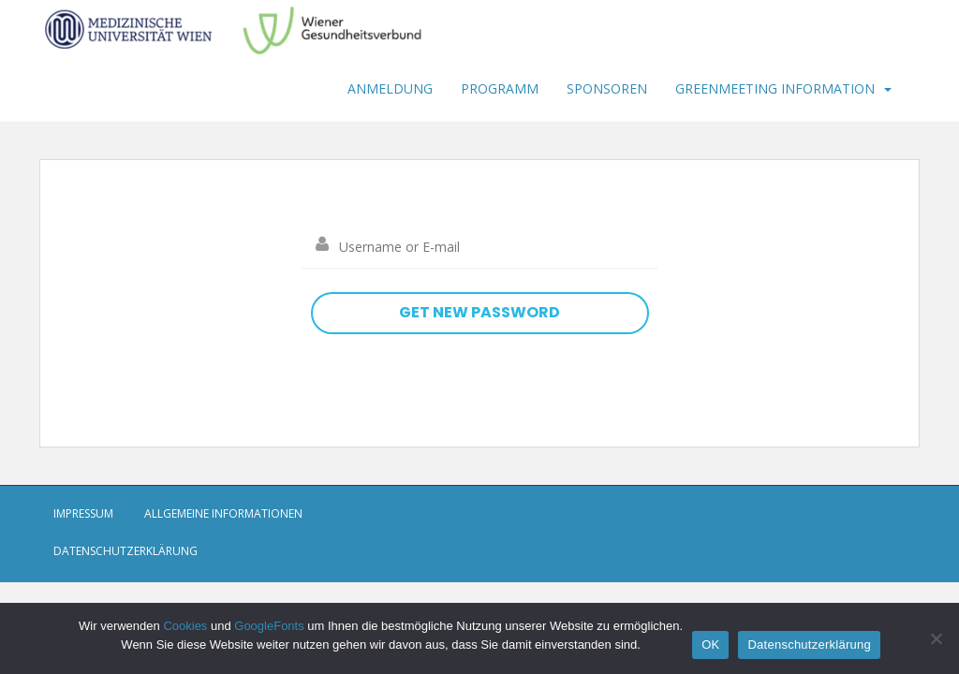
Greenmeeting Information (775, 88)
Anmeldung (390, 88)
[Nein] (935, 638)
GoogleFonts (268, 626)
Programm (500, 88)
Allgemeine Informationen (223, 513)
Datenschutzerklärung (125, 551)
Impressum (83, 513)
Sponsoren (607, 88)
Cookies (185, 626)
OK (710, 644)
